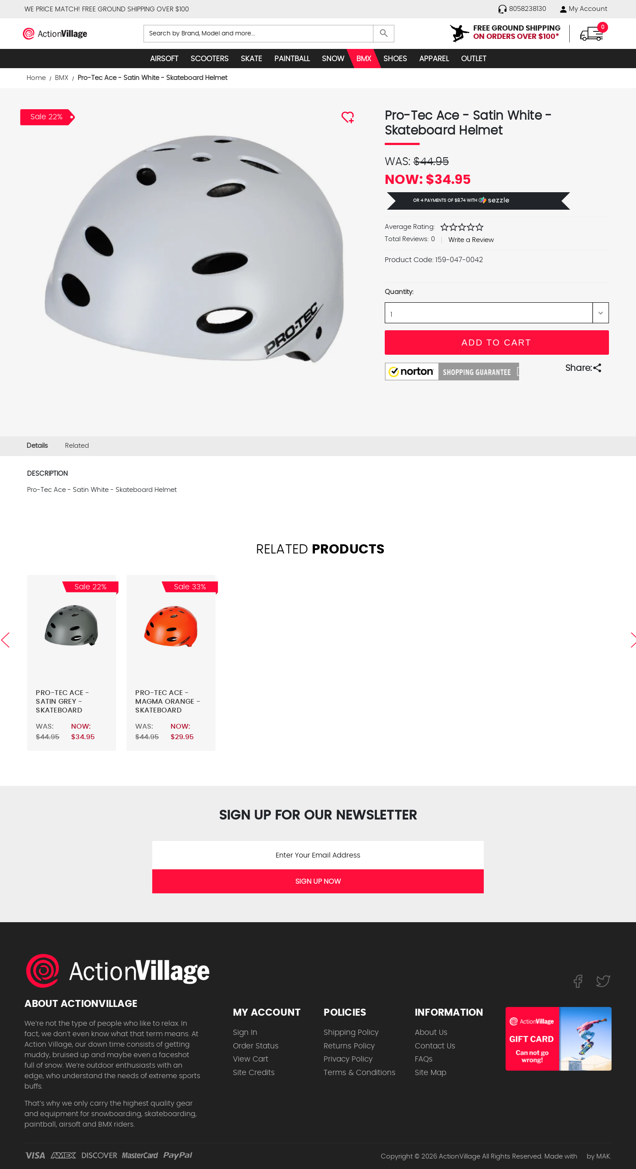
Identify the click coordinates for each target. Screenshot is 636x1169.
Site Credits (254, 1072)
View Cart (250, 1059)
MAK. (604, 1156)
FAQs (424, 1059)
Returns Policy (349, 1046)
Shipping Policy (351, 1032)
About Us (431, 1032)
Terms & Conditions (360, 1072)
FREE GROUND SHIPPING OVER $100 (135, 9)
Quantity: (399, 292)
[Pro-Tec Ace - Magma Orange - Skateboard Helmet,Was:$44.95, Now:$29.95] (171, 628)
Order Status (256, 1046)
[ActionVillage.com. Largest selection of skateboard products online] (122, 970)
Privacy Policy (348, 1059)
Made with (564, 1156)
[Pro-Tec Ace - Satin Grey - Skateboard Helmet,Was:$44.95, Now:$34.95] (71, 628)
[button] (478, 201)
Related (77, 446)
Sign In (245, 1032)
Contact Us (435, 1046)
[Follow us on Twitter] (603, 980)
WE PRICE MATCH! (52, 9)
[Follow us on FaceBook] (577, 980)
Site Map (430, 1072)
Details (37, 446)
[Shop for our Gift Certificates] (558, 1039)
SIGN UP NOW (318, 881)
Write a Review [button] (471, 240)
